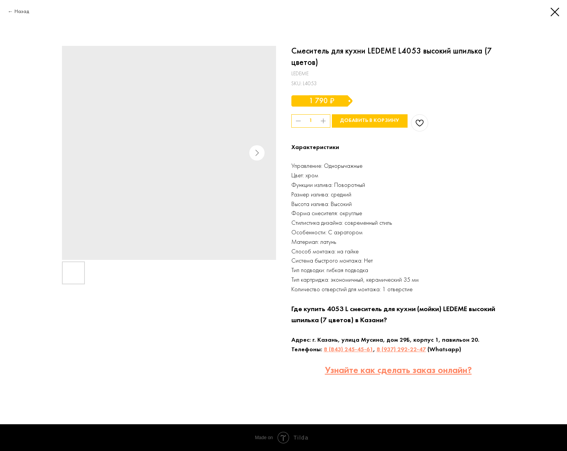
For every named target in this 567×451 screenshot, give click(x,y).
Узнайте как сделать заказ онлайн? (398, 370)
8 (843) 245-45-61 (348, 350)
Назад (22, 11)
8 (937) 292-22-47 (401, 350)
